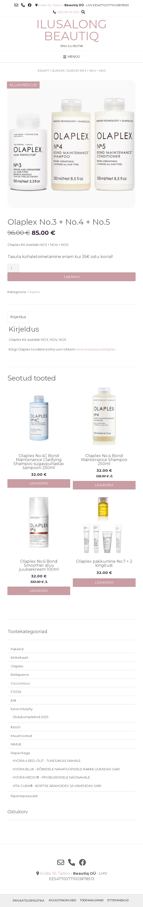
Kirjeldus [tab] (18, 316)
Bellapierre (20, 675)
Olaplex (58, 70)
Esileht (43, 70)
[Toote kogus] (13, 268)
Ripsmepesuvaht (24, 796)
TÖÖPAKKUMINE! (92, 900)
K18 (13, 700)
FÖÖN (16, 692)
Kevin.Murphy (22, 709)
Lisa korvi (72, 276)
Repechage (20, 753)
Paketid (17, 649)
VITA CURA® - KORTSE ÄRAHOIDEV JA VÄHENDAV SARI (57, 786)
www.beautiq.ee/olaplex (96, 349)
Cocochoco (20, 683)
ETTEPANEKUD (118, 900)
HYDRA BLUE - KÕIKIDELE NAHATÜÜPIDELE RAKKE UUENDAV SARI (66, 769)
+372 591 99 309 (68, 12)
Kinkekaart (19, 657)
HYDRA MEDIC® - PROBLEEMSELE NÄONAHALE (51, 777)
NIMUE (16, 744)
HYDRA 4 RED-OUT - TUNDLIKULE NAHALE (47, 761)
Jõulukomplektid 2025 (30, 717)
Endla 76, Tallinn (50, 5)
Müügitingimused (62, 900)
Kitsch (15, 727)
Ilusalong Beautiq (71, 30)
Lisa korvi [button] (39, 483)
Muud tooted (21, 736)
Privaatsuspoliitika (28, 900)
